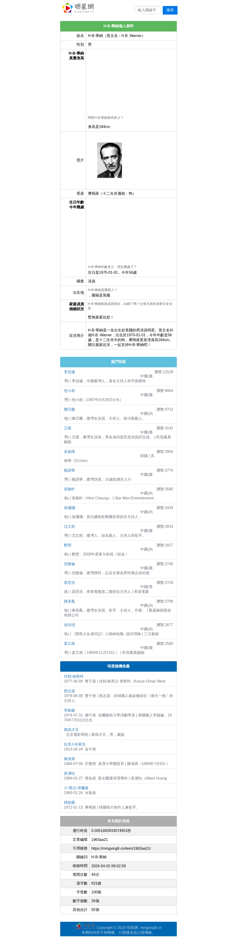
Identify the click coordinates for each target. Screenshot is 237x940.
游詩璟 (69, 625)
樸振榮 (69, 802)
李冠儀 (69, 372)
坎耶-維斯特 (74, 676)
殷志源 (69, 691)
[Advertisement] (131, 83)
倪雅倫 (69, 564)
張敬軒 (69, 489)
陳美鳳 (69, 601)
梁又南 (69, 644)
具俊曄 (69, 452)
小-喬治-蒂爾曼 (76, 788)
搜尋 (170, 10)
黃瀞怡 (69, 773)
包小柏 (69, 391)
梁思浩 (69, 583)
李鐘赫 (69, 710)
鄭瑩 (67, 545)
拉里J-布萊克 (74, 744)
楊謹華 (69, 470)
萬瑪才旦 (71, 730)
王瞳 (67, 428)
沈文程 (69, 526)
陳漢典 (69, 759)
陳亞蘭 (69, 409)
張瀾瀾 (69, 508)
